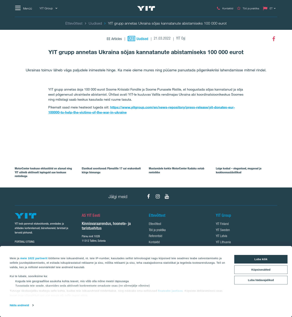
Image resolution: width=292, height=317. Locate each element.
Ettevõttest (155, 224)
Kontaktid (154, 242)
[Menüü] (23, 8)
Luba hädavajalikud (261, 280)
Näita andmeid (19, 305)
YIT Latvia (221, 236)
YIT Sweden (223, 230)
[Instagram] (158, 196)
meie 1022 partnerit (33, 258)
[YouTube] (167, 196)
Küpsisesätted (261, 269)
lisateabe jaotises (170, 290)
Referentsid (155, 236)
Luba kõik (260, 259)
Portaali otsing (24, 241)
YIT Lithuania (223, 242)
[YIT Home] (146, 8)
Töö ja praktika (157, 230)
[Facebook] (273, 39)
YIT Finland (222, 224)
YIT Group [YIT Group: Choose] (48, 8)
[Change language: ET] (270, 8)
